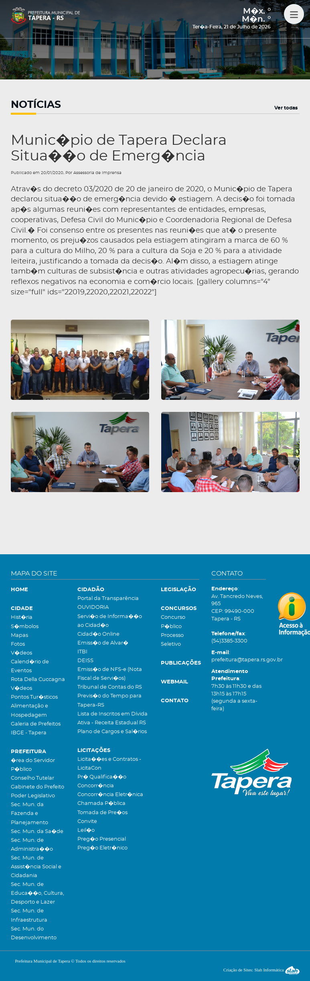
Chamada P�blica (101, 803)
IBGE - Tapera (29, 733)
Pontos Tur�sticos (34, 697)
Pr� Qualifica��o (101, 777)
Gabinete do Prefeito (37, 787)
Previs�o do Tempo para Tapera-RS (109, 700)
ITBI (82, 652)
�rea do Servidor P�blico (33, 765)
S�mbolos (24, 626)
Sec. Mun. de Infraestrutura (29, 915)
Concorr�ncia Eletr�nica (110, 794)
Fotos (18, 644)
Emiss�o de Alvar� (102, 643)
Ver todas (286, 107)
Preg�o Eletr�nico (102, 848)
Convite (87, 821)
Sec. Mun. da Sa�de (37, 831)
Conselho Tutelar (32, 778)
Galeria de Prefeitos (36, 724)
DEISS (85, 660)
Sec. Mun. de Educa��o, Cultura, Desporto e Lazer (37, 893)
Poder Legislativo (33, 796)
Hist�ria (21, 617)
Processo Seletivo (172, 640)
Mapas (19, 635)
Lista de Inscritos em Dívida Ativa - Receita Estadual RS (112, 718)
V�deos (21, 653)
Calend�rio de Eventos (30, 666)
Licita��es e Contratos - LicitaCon (109, 764)
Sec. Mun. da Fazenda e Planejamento (29, 813)
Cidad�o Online (98, 634)
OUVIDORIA (93, 607)
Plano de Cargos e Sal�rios (112, 731)
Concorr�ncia (95, 785)
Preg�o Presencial (101, 839)
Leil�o (86, 830)
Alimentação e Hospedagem (29, 710)
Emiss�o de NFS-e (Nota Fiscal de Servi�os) (109, 674)
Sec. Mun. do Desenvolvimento (34, 933)
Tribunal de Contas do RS (109, 687)
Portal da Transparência (108, 598)
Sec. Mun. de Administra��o (32, 845)
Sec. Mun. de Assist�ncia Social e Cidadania (36, 866)
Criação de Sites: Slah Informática (261, 969)
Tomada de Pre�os (102, 812)
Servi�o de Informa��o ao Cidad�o (109, 621)
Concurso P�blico (173, 622)
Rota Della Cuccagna (38, 679)
